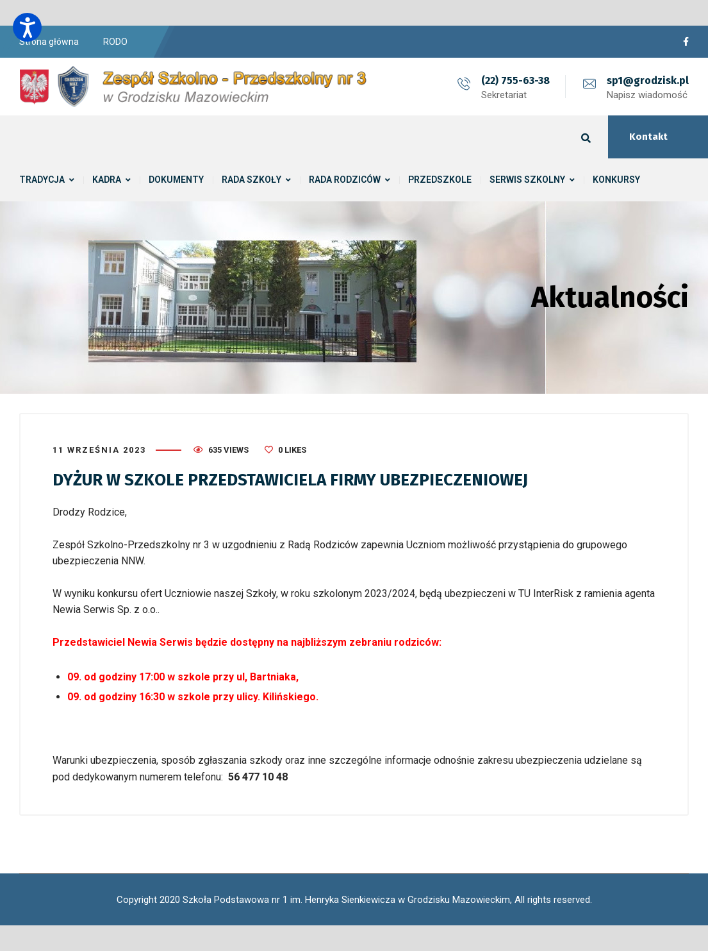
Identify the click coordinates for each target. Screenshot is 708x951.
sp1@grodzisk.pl (648, 80)
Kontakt (648, 136)
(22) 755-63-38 (515, 80)
